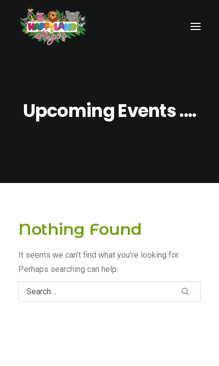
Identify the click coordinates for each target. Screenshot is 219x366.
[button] (185, 291)
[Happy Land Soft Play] (53, 26)
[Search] (109, 291)
